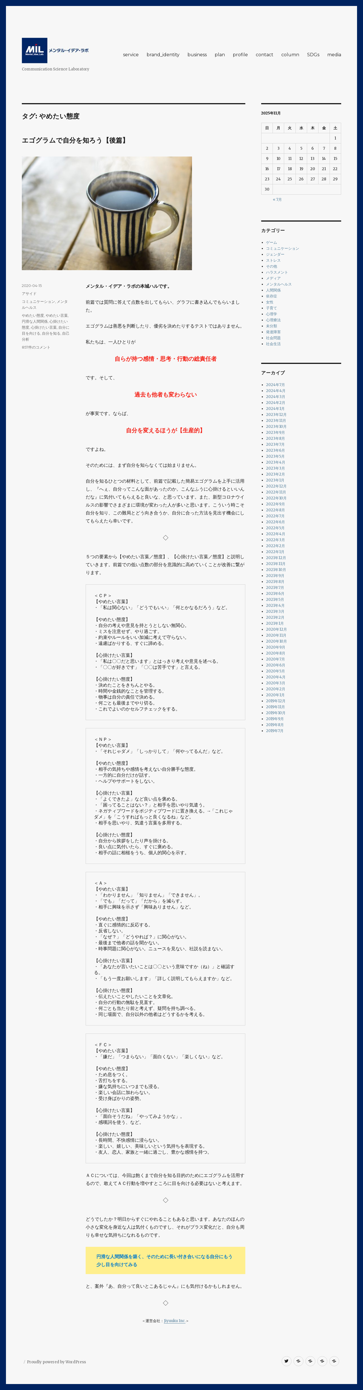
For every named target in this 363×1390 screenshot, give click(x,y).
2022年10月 (276, 498)
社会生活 (273, 343)
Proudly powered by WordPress (56, 1362)
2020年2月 (275, 689)
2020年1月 (275, 695)
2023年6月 (275, 450)
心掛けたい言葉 (44, 327)
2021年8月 (275, 581)
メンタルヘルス (279, 284)
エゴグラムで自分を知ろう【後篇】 (75, 140)
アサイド (29, 293)
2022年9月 (275, 504)
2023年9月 (275, 432)
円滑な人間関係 (35, 321)
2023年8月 (275, 438)
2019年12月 (276, 701)
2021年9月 (275, 575)
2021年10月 (276, 569)
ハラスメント (277, 272)
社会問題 (273, 337)
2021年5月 (275, 599)
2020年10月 (276, 641)
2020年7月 (275, 659)
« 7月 (277, 199)
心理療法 (273, 320)
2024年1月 (275, 408)
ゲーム (271, 242)
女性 (269, 302)
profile (240, 54)
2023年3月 (275, 468)
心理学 (271, 314)
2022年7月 (275, 516)
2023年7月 (275, 444)
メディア (273, 278)
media (334, 54)
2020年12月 (276, 629)
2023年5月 (275, 456)
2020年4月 (276, 677)
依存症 (271, 296)
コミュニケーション (38, 301)
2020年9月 (275, 647)
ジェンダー (275, 254)
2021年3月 (275, 611)
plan (220, 54)
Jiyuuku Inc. (174, 1320)
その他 (271, 266)
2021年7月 (275, 587)
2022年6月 (275, 522)
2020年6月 (275, 665)
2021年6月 (275, 593)
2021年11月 (276, 563)
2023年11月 (276, 420)
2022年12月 (276, 486)
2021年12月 (276, 557)
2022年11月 (276, 492)
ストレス (273, 260)
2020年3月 (275, 683)
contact (264, 54)
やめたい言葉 (57, 315)
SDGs (313, 54)
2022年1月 (275, 551)
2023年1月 (275, 480)
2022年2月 (275, 545)
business (197, 54)
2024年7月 (275, 384)
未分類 (271, 326)
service (131, 54)
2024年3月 (275, 396)
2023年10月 (276, 426)
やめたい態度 (33, 315)
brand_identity (163, 54)
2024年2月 (275, 402)
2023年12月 (276, 414)
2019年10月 (276, 712)
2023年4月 (275, 462)
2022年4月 (275, 534)
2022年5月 (275, 528)
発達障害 (273, 332)
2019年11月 (275, 707)
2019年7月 (275, 730)
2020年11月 (276, 635)
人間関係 (273, 290)
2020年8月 (275, 653)
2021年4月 (275, 605)
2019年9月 (275, 718)
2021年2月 (275, 617)
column (290, 54)
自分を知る (51, 333)
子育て (271, 308)
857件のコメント (36, 347)
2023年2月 (275, 474)
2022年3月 (275, 539)
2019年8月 (275, 724)
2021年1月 (275, 623)
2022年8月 (275, 510)
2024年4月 (276, 390)
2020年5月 (275, 671)
